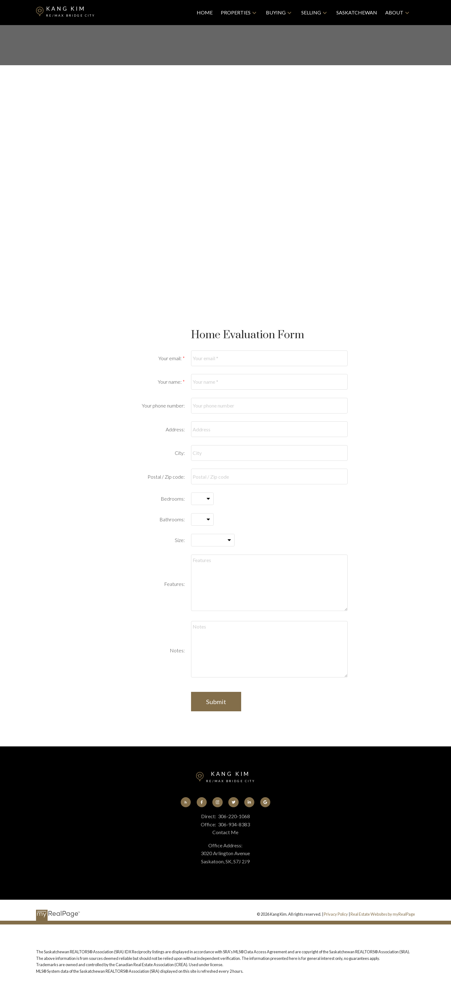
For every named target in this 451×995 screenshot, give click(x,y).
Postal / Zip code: (166, 477)
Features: (174, 584)
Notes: (177, 650)
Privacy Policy (336, 914)
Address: (175, 429)
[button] (184, 802)
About (394, 12)
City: (180, 453)
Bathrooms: (172, 519)
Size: (180, 540)
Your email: (170, 358)
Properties (236, 12)
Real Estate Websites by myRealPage (382, 914)
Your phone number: (163, 405)
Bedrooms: (173, 499)
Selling (311, 12)
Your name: (170, 382)
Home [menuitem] (205, 12)
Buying (276, 12)
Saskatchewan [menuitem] (356, 12)
